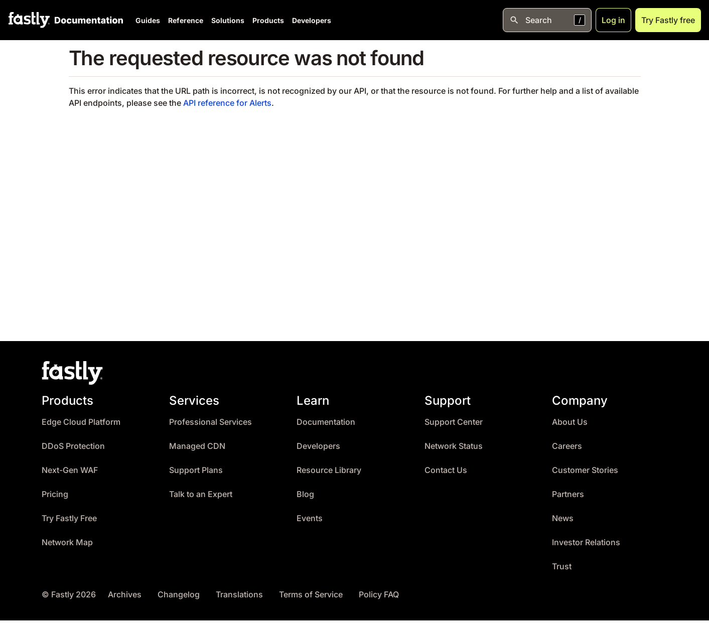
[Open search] (547, 20)
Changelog (179, 594)
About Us (570, 422)
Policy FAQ (379, 594)
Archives (124, 594)
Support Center (453, 422)
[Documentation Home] (86, 20)
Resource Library (329, 470)
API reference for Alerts (227, 103)
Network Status (453, 446)
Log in (613, 20)
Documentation (326, 422)
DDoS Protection (73, 446)
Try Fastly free (668, 20)
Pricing (55, 494)
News (563, 518)
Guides (147, 20)
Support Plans (196, 470)
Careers (567, 446)
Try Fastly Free (69, 518)
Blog (305, 494)
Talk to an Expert (200, 494)
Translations (239, 594)
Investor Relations (586, 542)
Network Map (67, 542)
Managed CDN (197, 446)
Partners (568, 494)
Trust (562, 566)
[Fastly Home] (29, 20)
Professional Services (210, 422)
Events (310, 518)
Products (268, 20)
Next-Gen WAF (70, 470)
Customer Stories (585, 470)
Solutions (227, 20)
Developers (311, 20)
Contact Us (445, 470)
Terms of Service (311, 594)
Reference (185, 20)
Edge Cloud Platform (81, 422)
